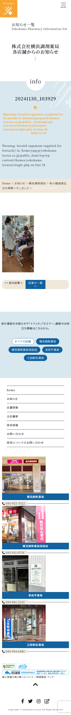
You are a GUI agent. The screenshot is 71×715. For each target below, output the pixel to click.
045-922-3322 (13, 503)
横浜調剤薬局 (47, 341)
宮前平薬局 (52, 350)
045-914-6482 (13, 651)
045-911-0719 (13, 552)
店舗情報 (12, 407)
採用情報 (12, 425)
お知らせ (12, 399)
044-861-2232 (13, 602)
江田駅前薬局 (35, 358)
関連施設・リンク (45, 676)
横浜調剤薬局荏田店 (24, 350)
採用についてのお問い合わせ (25, 442)
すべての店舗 (23, 341)
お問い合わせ (15, 434)
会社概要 (12, 416)
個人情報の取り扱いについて (18, 676)
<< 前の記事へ (14, 283)
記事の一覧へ (35, 284)
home (11, 390)
